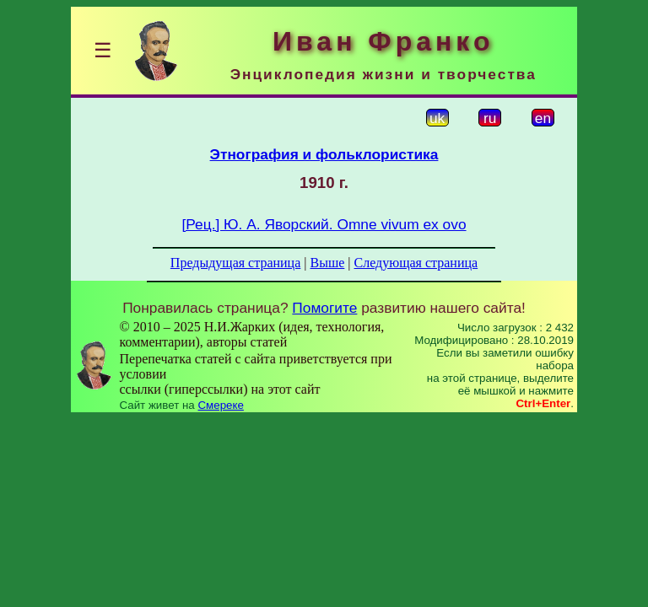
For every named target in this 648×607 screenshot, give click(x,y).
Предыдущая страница (235, 262)
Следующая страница (416, 262)
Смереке (220, 405)
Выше (327, 262)
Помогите (324, 307)
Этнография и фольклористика (324, 154)
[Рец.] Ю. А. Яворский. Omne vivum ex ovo (323, 224)
